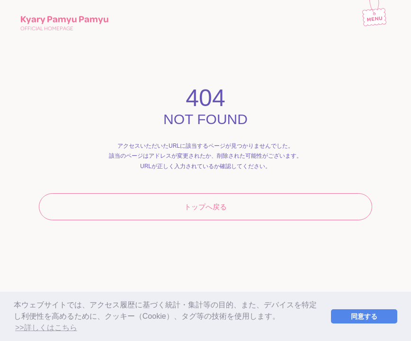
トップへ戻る (205, 207)
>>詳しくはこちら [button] (46, 327)
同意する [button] (364, 316)
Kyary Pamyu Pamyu (64, 22)
